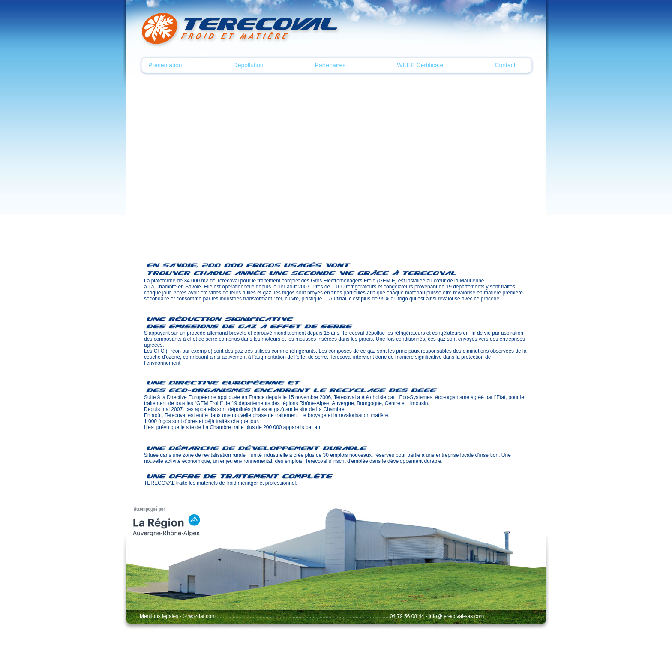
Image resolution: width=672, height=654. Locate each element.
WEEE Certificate (420, 65)
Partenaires (330, 65)
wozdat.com (202, 616)
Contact (505, 65)
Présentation (165, 65)
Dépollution (249, 65)
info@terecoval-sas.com (456, 616)
